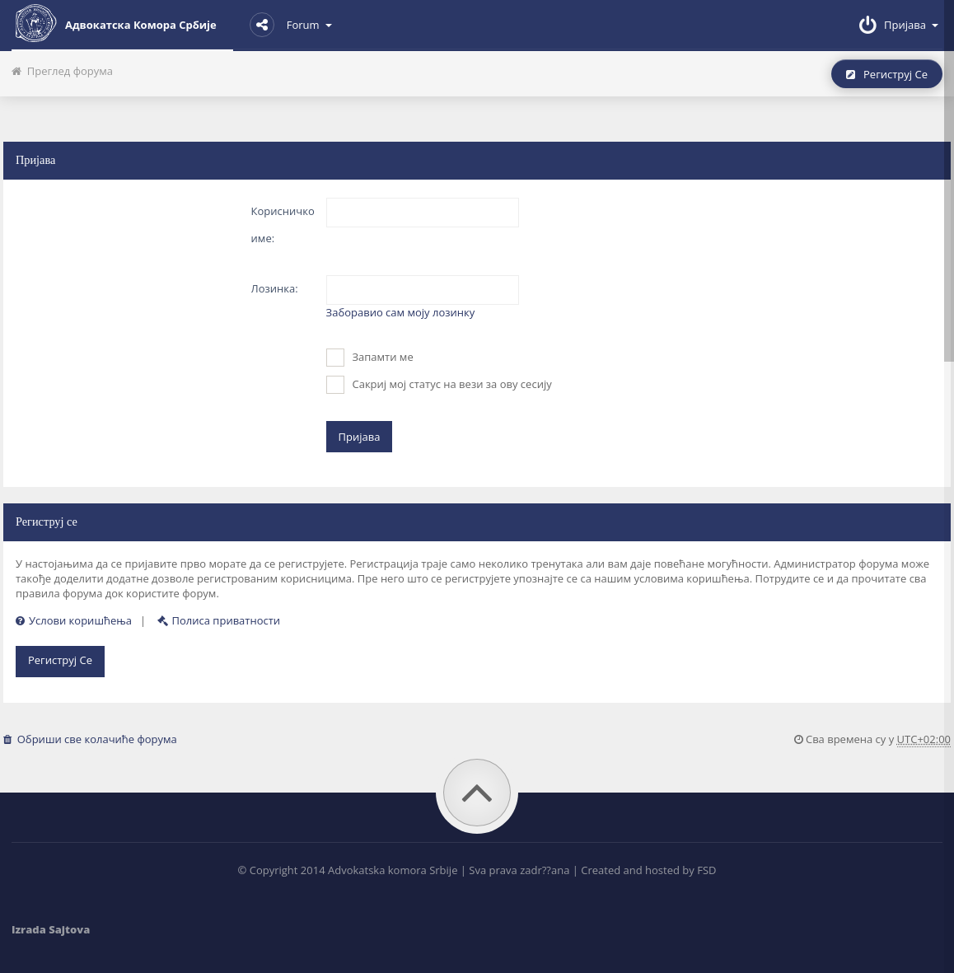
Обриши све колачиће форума (90, 739)
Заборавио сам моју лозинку (400, 312)
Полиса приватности (219, 620)
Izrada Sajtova (51, 929)
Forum (291, 24)
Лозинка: (274, 288)
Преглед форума (62, 70)
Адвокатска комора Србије (114, 23)
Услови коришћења (74, 620)
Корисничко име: (283, 224)
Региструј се (887, 74)
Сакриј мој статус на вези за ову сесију (439, 385)
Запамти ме (370, 358)
